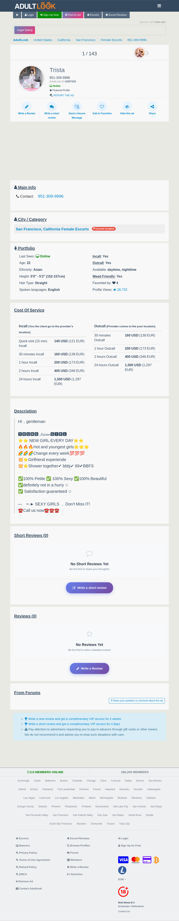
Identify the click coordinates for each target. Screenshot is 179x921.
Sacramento (102, 806)
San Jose (102, 815)
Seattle (149, 815)
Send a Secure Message (77, 110)
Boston (64, 780)
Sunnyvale (96, 823)
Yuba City (124, 823)
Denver (140, 780)
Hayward (110, 789)
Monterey (136, 798)
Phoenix (55, 806)
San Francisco (85, 39)
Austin (37, 780)
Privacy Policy (26, 852)
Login (29, 15)
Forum (72, 852)
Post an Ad (73, 15)
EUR (122, 879)
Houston (138, 789)
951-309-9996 (136, 39)
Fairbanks (47, 789)
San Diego (156, 806)
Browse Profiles (78, 845)
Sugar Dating (24, 30)
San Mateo (118, 815)
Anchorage (23, 780)
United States (43, 39)
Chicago (91, 780)
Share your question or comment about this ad (137, 700)
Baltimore (50, 780)
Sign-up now (49, 15)
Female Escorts (111, 39)
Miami (92, 798)
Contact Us (124, 911)
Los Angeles (61, 798)
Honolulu (124, 789)
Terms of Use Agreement (33, 860)
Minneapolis (106, 798)
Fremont (84, 789)
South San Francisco (60, 823)
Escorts (93, 15)
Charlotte (77, 780)
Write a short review (51, 110)
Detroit (22, 789)
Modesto (122, 798)
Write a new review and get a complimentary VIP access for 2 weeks (73, 718)
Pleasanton (71, 806)
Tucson (111, 823)
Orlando (42, 806)
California (63, 39)
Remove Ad (24, 881)
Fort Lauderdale (66, 789)
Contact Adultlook (29, 888)
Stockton (81, 823)
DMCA (21, 874)
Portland (86, 806)
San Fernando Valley (37, 815)
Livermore (45, 798)
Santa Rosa (134, 815)
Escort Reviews (116, 15)
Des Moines (155, 780)
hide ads (160, 22)
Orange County (25, 806)
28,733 (120, 289)
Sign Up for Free (129, 845)
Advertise (74, 874)
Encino (34, 789)
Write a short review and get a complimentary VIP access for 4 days (72, 723)
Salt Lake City (120, 806)
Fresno (97, 789)
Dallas (128, 780)
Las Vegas (29, 798)
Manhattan (79, 798)
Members (74, 860)
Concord (115, 780)
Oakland (150, 798)
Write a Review (26, 108)
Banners (23, 845)
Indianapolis (153, 789)
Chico (103, 780)
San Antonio (139, 806)
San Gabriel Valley (83, 815)
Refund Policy (26, 867)
